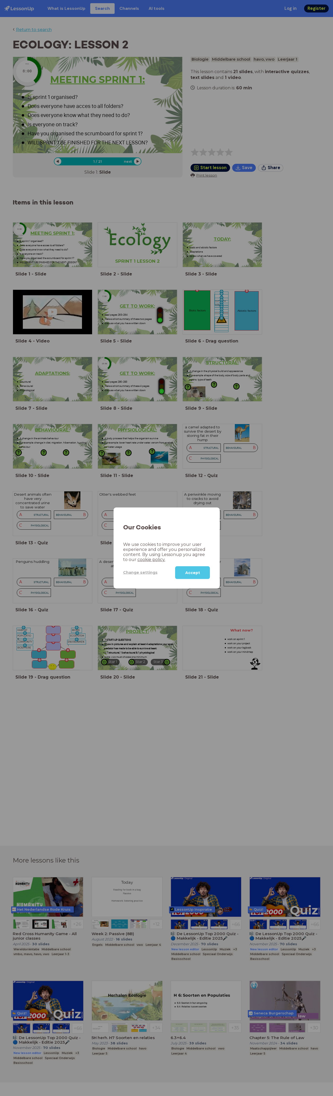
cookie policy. (151, 559)
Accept (192, 572)
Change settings (140, 572)
